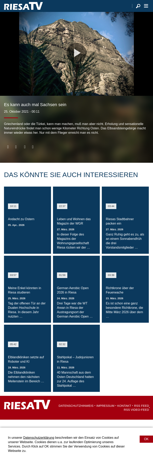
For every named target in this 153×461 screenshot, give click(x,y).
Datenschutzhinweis (76, 413)
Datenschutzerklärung (38, 437)
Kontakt (124, 413)
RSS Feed (141, 413)
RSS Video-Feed (136, 417)
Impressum (105, 413)
